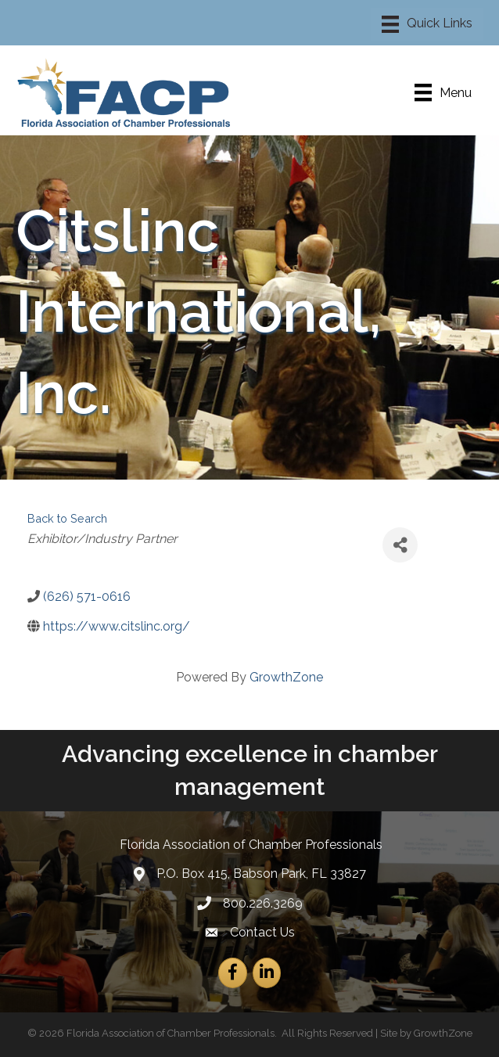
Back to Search (67, 518)
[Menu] (427, 24)
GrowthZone (286, 677)
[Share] (400, 545)
